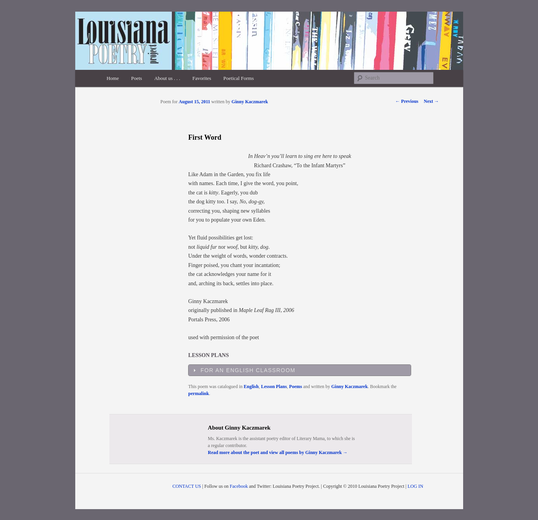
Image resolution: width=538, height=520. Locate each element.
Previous (406, 101)
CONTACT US (186, 486)
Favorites (201, 78)
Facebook (239, 486)
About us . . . (167, 78)
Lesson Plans (274, 386)
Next (431, 101)
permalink (198, 393)
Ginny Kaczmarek (250, 101)
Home (113, 78)
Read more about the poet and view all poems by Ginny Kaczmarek (278, 452)
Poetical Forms (238, 78)
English (251, 386)
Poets (136, 78)
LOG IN (415, 486)
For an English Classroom (248, 370)
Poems (295, 386)
